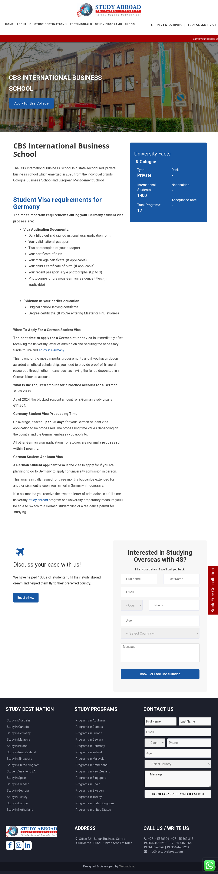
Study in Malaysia (18, 739)
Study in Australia (18, 720)
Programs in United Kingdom (95, 803)
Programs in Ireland (89, 752)
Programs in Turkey (89, 797)
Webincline (126, 866)
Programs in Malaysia (90, 758)
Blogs (130, 24)
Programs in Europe (89, 733)
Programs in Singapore (91, 777)
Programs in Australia (90, 720)
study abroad (38, 500)
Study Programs (108, 24)
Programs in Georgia (89, 739)
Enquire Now (25, 597)
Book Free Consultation (212, 590)
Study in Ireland (17, 746)
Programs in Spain (88, 784)
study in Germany (51, 350)
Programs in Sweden (90, 790)
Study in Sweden (18, 784)
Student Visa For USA (21, 771)
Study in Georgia (18, 790)
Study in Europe (17, 803)
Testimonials (81, 24)
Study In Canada (18, 726)
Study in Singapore (19, 758)
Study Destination (49, 24)
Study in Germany (19, 733)
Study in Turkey (17, 797)
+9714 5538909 (169, 25)
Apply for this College (31, 103)
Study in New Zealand (21, 752)
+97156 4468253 (201, 25)
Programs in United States (93, 809)
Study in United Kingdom (23, 765)
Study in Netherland (20, 809)
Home (9, 24)
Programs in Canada (89, 726)
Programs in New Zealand (93, 771)
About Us (24, 24)
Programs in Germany (90, 746)
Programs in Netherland (92, 765)
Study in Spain (16, 777)
